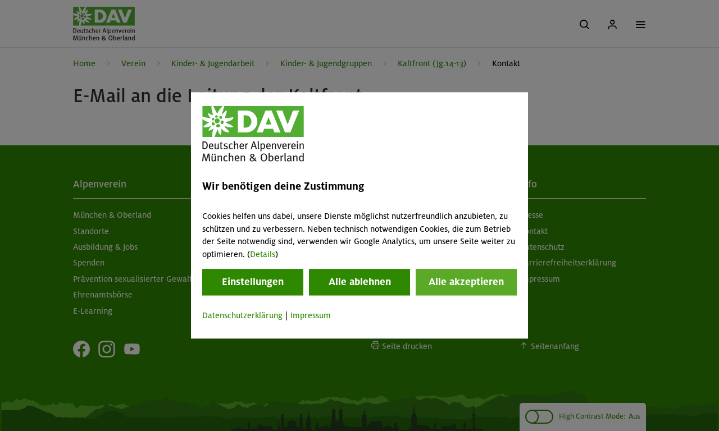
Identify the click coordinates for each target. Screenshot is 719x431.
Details (262, 254)
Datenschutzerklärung (242, 315)
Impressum (310, 315)
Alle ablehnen (360, 282)
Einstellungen (253, 282)
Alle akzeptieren (466, 282)
